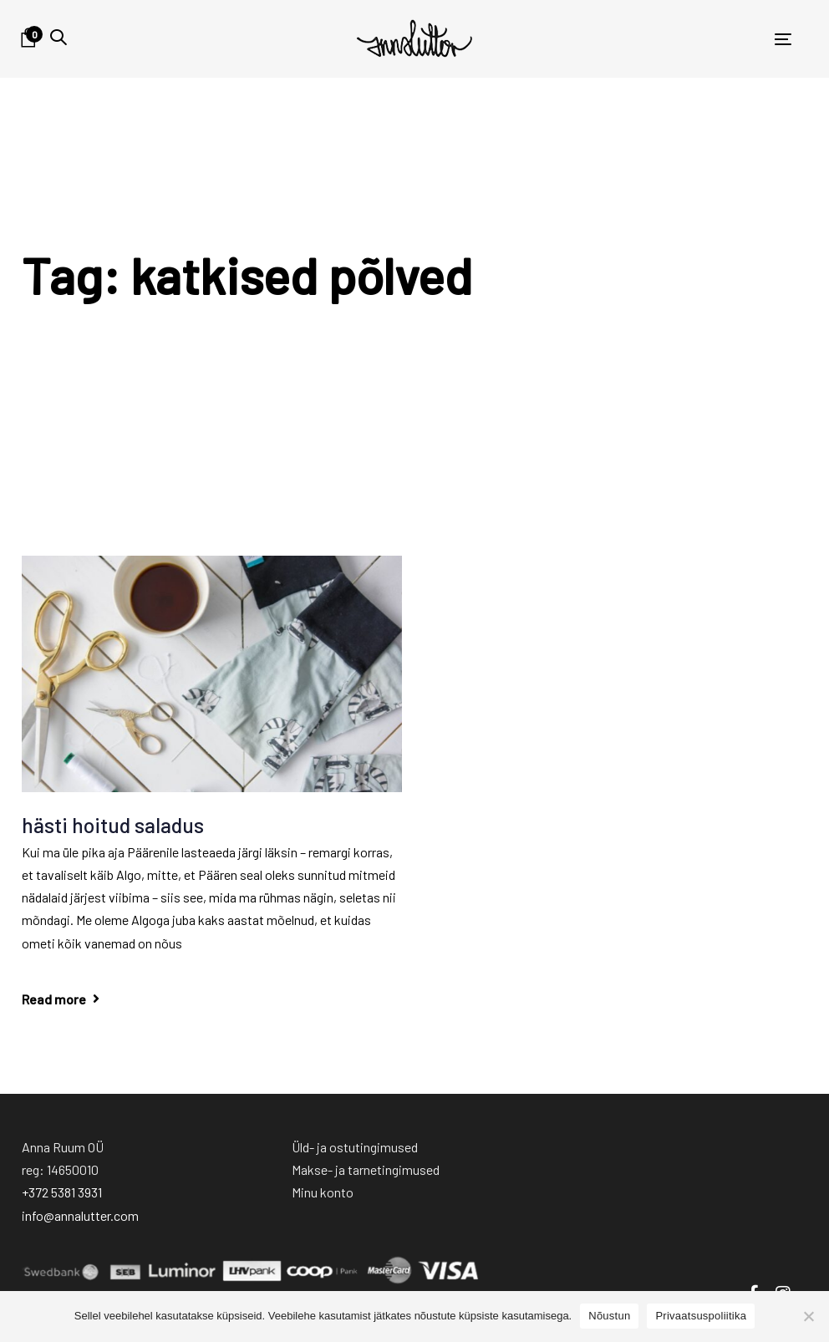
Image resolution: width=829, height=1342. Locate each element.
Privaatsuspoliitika (700, 1315)
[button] (58, 37)
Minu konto (322, 1192)
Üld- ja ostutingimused (355, 1147)
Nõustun (609, 1315)
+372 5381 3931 (62, 1192)
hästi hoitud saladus (113, 824)
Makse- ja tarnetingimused (366, 1169)
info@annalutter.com (80, 1215)
